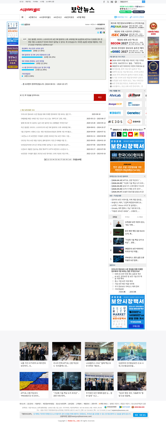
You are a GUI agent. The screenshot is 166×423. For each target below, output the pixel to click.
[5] (56, 159)
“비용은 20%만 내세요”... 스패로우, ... (125, 211)
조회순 (115, 217)
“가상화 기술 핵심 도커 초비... (128, 183)
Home (87, 24)
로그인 (21, 2)
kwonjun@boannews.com (81, 416)
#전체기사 (33, 17)
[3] (51, 159)
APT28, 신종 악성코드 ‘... (126, 180)
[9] (67, 159)
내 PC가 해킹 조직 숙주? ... (127, 189)
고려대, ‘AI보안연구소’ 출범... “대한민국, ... (127, 63)
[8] (64, 159)
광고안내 (30, 404)
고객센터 (79, 404)
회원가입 (28, 2)
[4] (53, 159)
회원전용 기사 (122, 17)
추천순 (127, 217)
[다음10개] (77, 159)
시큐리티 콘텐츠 (138, 17)
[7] (61, 159)
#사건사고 (58, 17)
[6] (59, 159)
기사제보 (35, 2)
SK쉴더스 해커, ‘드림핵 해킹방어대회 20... (127, 202)
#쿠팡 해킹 (81, 17)
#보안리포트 (69, 17)
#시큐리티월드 (45, 17)
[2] (48, 159)
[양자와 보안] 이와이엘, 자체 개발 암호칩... (127, 199)
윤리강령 (71, 404)
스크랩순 (140, 217)
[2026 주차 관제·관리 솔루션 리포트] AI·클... (128, 74)
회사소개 (22, 404)
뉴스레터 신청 (50, 2)
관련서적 (94, 404)
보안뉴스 (93, 24)
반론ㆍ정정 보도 (140, 415)
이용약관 (38, 404)
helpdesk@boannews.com (120, 410)
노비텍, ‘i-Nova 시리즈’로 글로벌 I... (125, 205)
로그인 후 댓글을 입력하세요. (57, 97)
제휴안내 (86, 404)
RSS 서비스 (104, 404)
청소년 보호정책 (61, 404)
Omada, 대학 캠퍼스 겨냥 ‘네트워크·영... (126, 208)
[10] (70, 159)
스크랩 (42, 2)
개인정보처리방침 (48, 404)
